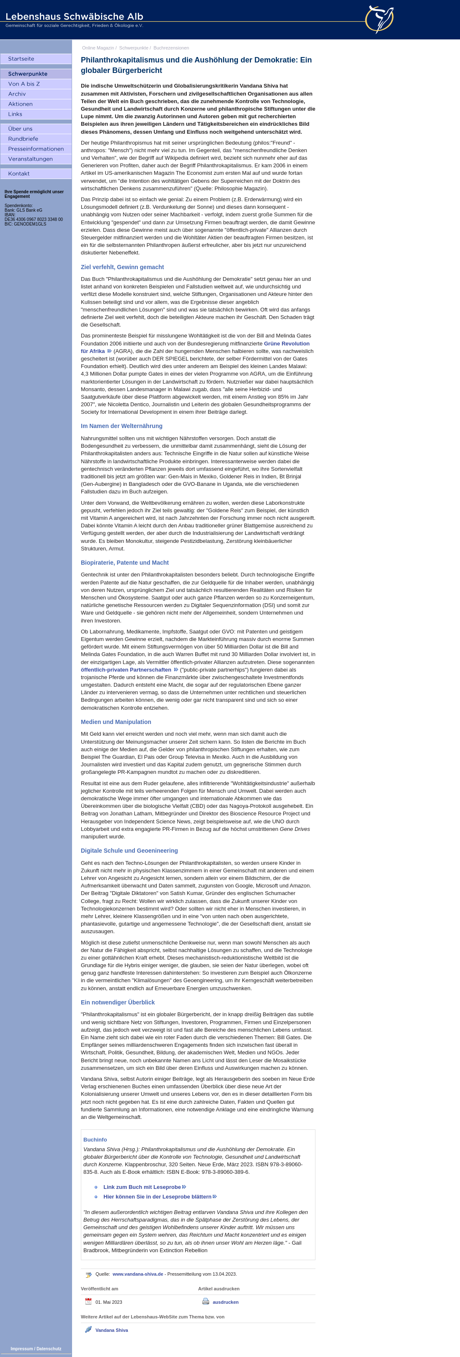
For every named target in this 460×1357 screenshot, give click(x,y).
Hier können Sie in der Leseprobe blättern (157, 1197)
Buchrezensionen (171, 47)
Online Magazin (98, 47)
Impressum (21, 1349)
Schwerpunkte (134, 47)
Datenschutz (48, 1349)
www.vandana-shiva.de (139, 1274)
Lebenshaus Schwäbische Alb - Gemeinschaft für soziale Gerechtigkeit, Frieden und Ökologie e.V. (73, 19)
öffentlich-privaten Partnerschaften (127, 670)
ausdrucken (226, 1302)
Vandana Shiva (112, 1330)
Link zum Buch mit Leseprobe (142, 1187)
